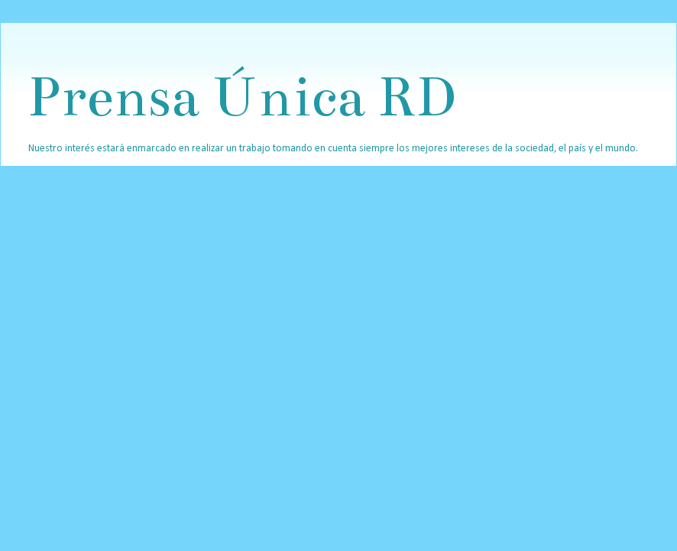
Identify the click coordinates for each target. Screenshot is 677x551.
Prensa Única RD (241, 97)
